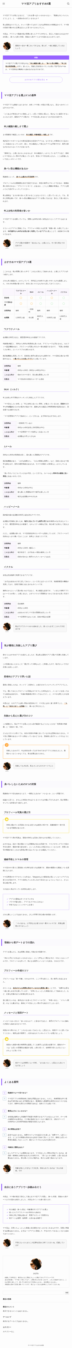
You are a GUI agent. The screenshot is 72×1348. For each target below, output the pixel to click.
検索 (67, 1292)
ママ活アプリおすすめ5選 (36, 3)
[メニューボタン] (3, 3)
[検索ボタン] (68, 3)
